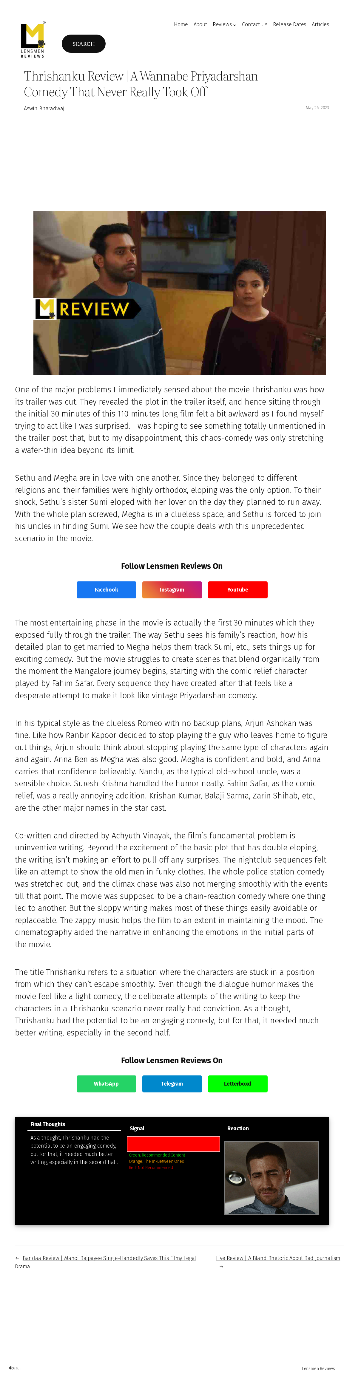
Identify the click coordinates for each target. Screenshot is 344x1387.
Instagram (172, 589)
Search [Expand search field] (83, 43)
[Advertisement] (179, 160)
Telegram (172, 1084)
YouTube (237, 589)
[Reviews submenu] (234, 24)
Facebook (106, 589)
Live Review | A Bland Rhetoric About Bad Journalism (278, 1258)
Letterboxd (237, 1084)
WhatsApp (106, 1084)
